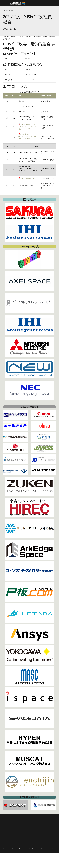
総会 (12, 10)
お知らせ (5, 10)
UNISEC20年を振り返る (27, 178)
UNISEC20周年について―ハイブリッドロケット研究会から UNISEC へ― (27, 126)
